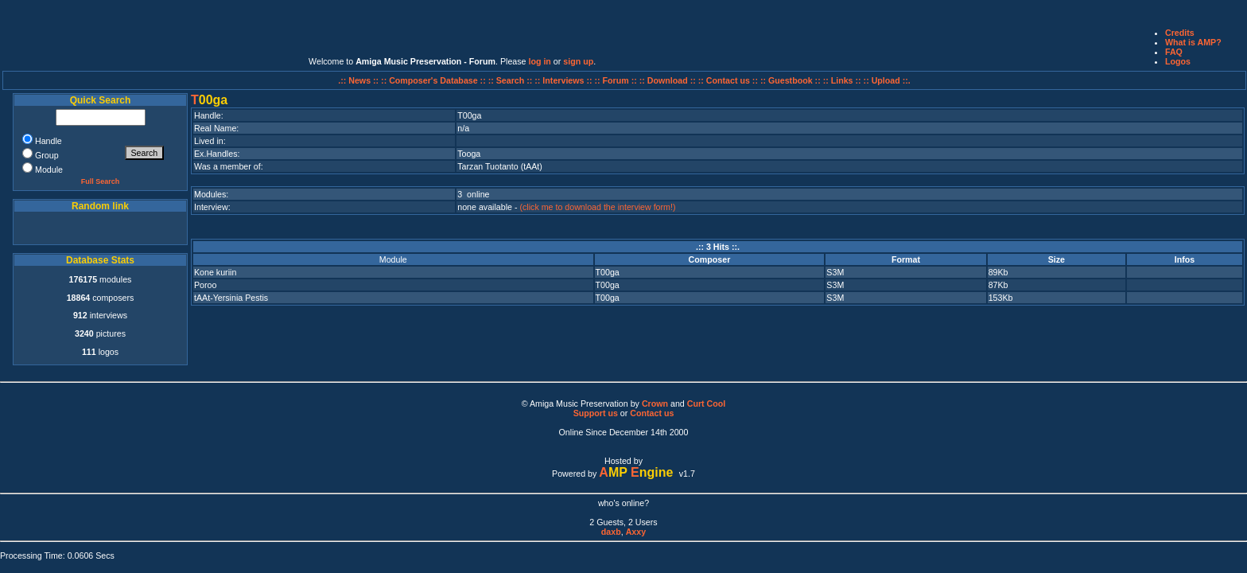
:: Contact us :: (728, 80)
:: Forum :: (617, 80)
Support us (595, 413)
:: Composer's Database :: (434, 80)
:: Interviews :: (564, 80)
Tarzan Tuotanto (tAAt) (499, 166)
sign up (578, 61)
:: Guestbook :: (790, 80)
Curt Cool (706, 403)
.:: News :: (359, 80)
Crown (655, 403)
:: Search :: (511, 80)
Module (393, 259)
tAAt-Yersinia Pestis (231, 297)
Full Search (100, 181)
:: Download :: (668, 80)
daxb (611, 531)
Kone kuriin (215, 272)
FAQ (1174, 52)
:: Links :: (842, 80)
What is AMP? (1193, 42)
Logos (1178, 61)
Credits (1180, 32)
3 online (473, 194)
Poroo (205, 285)
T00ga (608, 272)
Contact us (652, 413)
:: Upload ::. (887, 80)
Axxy (636, 531)
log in (539, 61)
